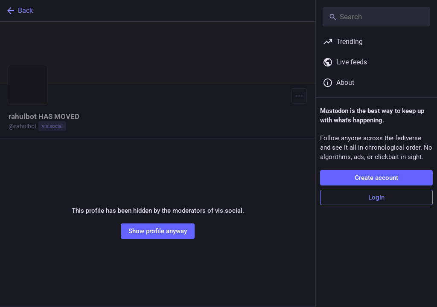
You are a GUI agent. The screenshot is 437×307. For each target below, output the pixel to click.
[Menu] (299, 96)
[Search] (376, 16)
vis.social (52, 126)
